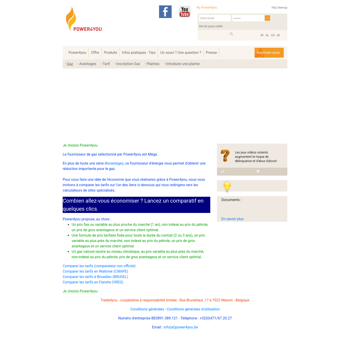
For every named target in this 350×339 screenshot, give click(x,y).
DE (278, 35)
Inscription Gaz (128, 64)
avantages (115, 163)
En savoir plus (233, 219)
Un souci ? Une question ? (180, 52)
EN (273, 35)
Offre (95, 52)
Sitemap (282, 7)
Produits (110, 52)
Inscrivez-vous (268, 52)
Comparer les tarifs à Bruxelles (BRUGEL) (95, 277)
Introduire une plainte (182, 64)
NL (267, 35)
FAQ (274, 7)
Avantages (87, 64)
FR (262, 35)
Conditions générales (147, 309)
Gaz (70, 64)
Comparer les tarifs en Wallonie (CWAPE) (95, 271)
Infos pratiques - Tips (138, 52)
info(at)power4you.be (181, 327)
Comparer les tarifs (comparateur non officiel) (99, 266)
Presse (211, 52)
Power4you (77, 52)
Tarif (106, 64)
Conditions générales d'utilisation (193, 309)
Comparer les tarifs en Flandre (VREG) (93, 282)
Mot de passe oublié (211, 26)
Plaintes (152, 64)
